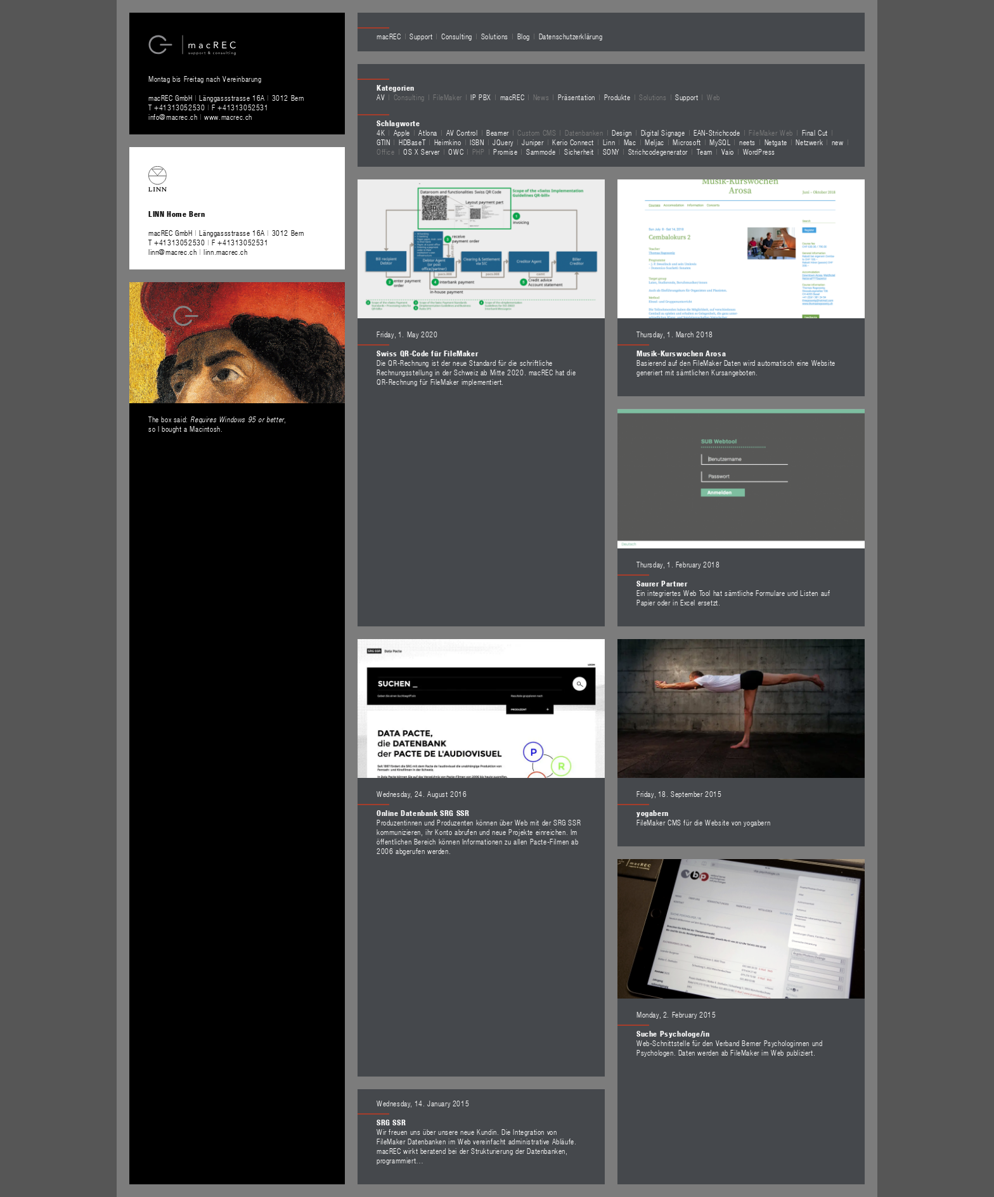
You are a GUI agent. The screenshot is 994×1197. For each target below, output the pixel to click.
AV (381, 97)
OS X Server (421, 151)
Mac (630, 142)
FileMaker (447, 97)
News (541, 97)
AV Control (462, 132)
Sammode (540, 151)
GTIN (383, 142)
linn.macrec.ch (225, 252)
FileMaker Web (771, 132)
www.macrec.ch (228, 117)
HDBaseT (412, 142)
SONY (611, 151)
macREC (389, 36)
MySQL (719, 142)
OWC (455, 151)
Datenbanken (584, 132)
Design (622, 132)
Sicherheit (579, 151)
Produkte (617, 97)
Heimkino (448, 142)
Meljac (654, 142)
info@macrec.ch (172, 117)
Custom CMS (536, 132)
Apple (402, 132)
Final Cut (815, 132)
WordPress (759, 151)
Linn (609, 142)
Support (421, 36)
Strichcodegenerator (658, 151)
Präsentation (576, 97)
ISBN (477, 142)
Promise (505, 151)
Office (386, 151)
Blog (523, 36)
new (838, 142)
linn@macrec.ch (172, 252)
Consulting (456, 36)
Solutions (494, 36)
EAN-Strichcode (717, 132)
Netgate (776, 142)
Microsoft (686, 142)
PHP (478, 151)
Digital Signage (663, 132)
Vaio (727, 151)
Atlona (427, 132)
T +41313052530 (177, 107)
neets (747, 142)
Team (705, 151)
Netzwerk (809, 142)
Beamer (497, 132)
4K (381, 132)
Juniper (532, 142)
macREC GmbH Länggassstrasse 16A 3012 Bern (226, 98)
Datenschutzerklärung (571, 36)
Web (713, 97)
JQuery (503, 142)
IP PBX (480, 97)
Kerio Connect (573, 142)
